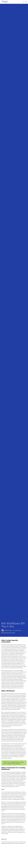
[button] (26, 2)
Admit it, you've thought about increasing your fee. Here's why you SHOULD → (13, 763)
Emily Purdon (9, 630)
